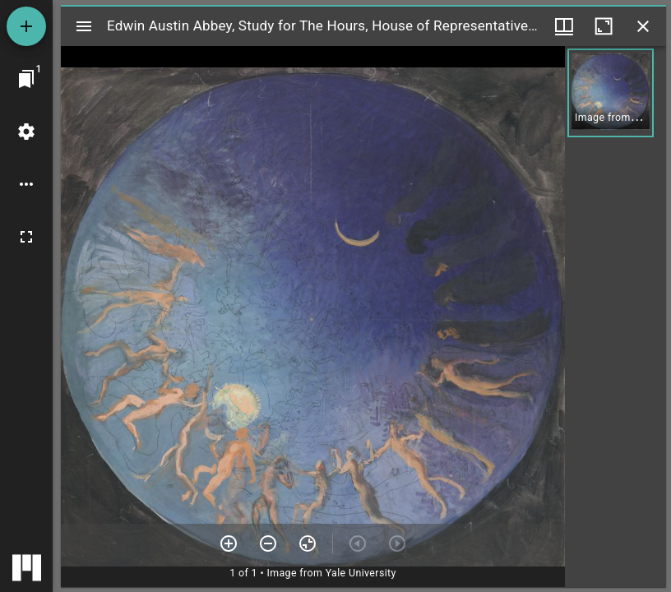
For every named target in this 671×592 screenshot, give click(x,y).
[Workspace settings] (26, 131)
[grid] (615, 316)
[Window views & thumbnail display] (564, 26)
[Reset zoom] (307, 543)
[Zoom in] (228, 543)
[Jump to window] (26, 79)
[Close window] (643, 26)
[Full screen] (26, 237)
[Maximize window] (603, 26)
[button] (611, 93)
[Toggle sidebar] (84, 26)
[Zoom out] (268, 543)
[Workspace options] (26, 184)
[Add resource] (26, 26)
